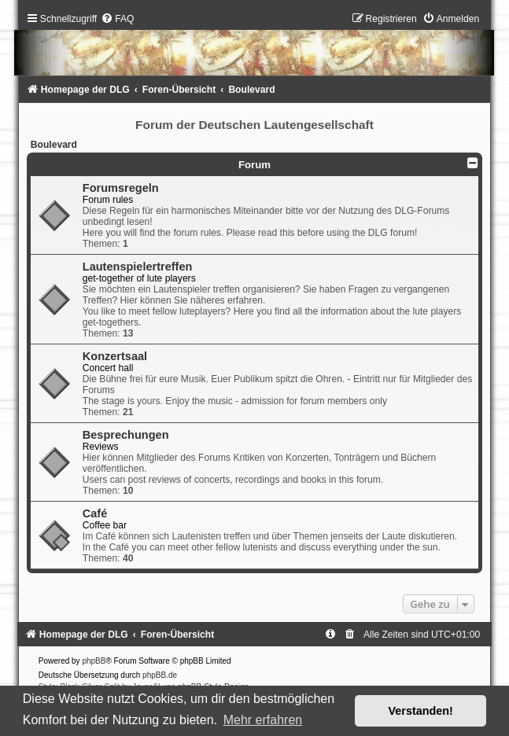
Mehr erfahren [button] (263, 720)
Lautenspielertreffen (138, 266)
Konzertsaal (115, 356)
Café (95, 513)
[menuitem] (117, 18)
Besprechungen (126, 435)
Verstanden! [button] (421, 711)
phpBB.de (159, 675)
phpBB (93, 661)
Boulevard (54, 144)
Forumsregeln (121, 188)
